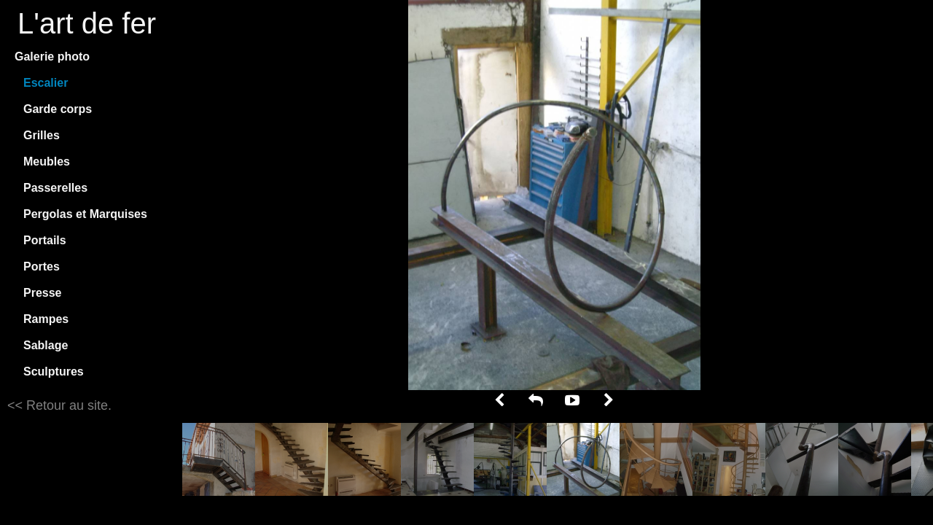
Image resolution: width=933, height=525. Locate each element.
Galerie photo (52, 56)
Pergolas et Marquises (85, 214)
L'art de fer (86, 23)
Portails (44, 240)
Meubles (46, 161)
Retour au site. (67, 405)
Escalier (45, 83)
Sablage (45, 345)
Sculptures (53, 371)
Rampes (46, 319)
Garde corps (57, 109)
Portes (41, 266)
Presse (42, 293)
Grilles (41, 135)
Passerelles (55, 188)
